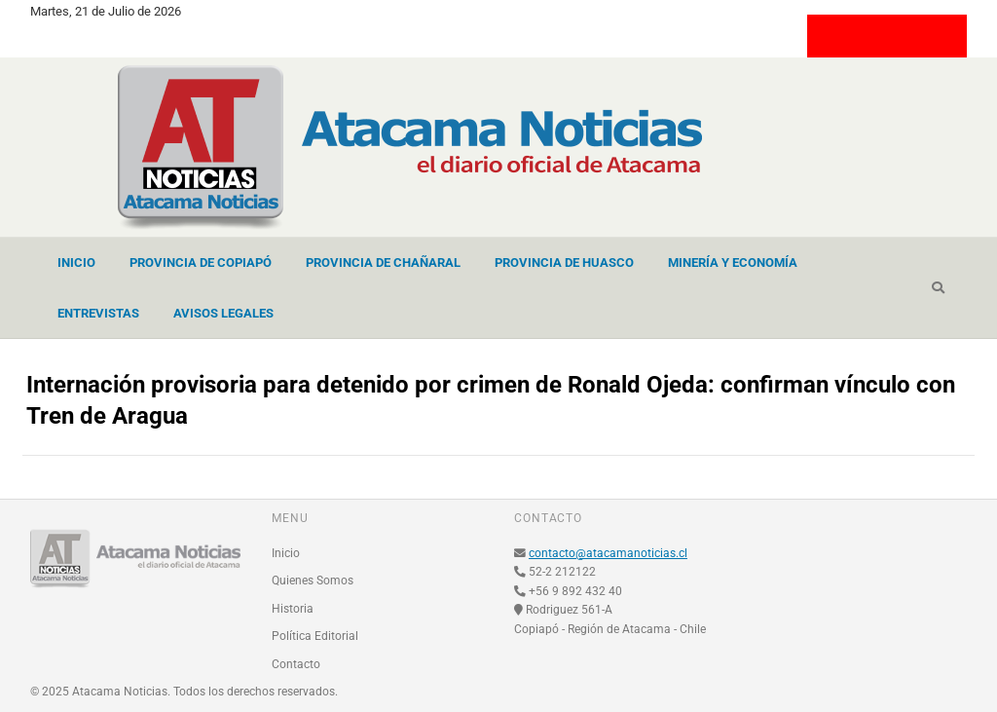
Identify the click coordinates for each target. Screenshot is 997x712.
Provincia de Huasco (564, 262)
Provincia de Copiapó (200, 262)
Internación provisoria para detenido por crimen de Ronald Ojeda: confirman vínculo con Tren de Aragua (490, 400)
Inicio (76, 262)
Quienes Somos (312, 580)
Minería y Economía (732, 262)
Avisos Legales (223, 313)
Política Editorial (315, 636)
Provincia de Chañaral (383, 262)
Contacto (296, 664)
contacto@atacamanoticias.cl (608, 553)
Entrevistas (98, 313)
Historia (293, 609)
